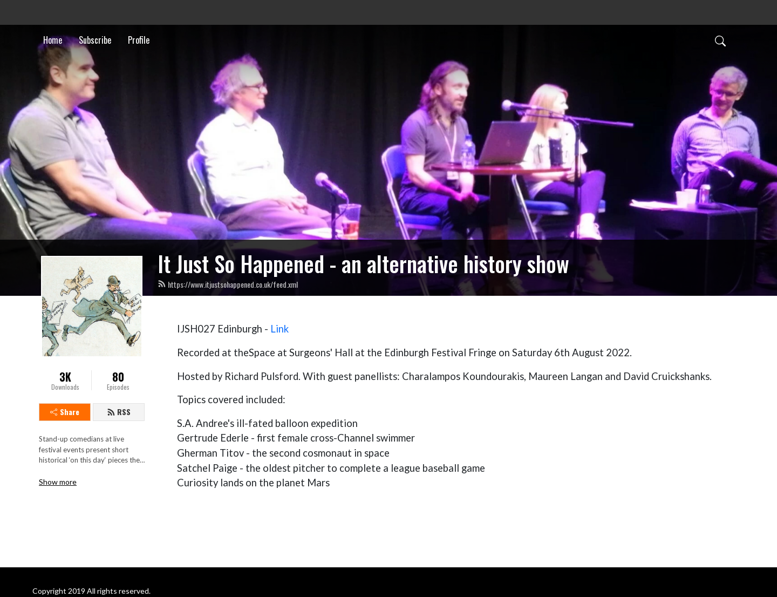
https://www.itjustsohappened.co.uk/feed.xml (228, 284)
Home (52, 39)
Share (64, 411)
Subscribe (95, 39)
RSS (119, 411)
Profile (138, 39)
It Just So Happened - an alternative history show (363, 263)
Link (279, 329)
